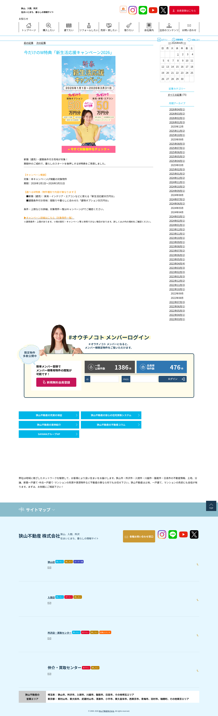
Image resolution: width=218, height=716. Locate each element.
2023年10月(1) (177, 238)
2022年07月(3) (177, 302)
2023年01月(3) (177, 276)
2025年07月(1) (177, 148)
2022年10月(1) (177, 289)
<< (169, 43)
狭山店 (53, 557)
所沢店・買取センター (66, 628)
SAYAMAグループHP (49, 442)
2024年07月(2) (177, 199)
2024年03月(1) (177, 216)
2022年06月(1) (177, 306)
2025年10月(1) (177, 135)
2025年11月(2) (177, 130)
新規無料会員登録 (58, 382)
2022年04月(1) (177, 315)
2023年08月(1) (177, 246)
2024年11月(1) (177, 182)
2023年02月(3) (177, 272)
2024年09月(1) (177, 190)
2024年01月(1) (177, 225)
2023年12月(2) (177, 229)
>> (184, 43)
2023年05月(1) (177, 259)
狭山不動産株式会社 (106, 707)
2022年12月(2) (177, 280)
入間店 (53, 592)
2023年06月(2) (177, 255)
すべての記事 (175, 94)
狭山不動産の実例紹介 (49, 429)
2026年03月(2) (177, 113)
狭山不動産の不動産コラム (111, 429)
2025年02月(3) (177, 169)
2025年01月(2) (177, 173)
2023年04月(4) (177, 263)
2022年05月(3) (177, 310)
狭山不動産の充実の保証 (49, 417)
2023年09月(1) (177, 242)
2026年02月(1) (177, 118)
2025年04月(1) (177, 161)
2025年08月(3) (177, 143)
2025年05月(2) (177, 156)
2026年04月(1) (177, 109)
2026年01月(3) (177, 122)
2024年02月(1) (177, 220)
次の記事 (41, 43)
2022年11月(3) (177, 285)
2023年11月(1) (177, 233)
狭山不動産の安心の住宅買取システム (111, 417)
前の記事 (28, 43)
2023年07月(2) (177, 250)
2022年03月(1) (177, 319)
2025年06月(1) (177, 152)
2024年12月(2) (177, 178)
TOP (211, 508)
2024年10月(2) (177, 186)
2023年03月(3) (177, 267)
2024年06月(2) (177, 203)
